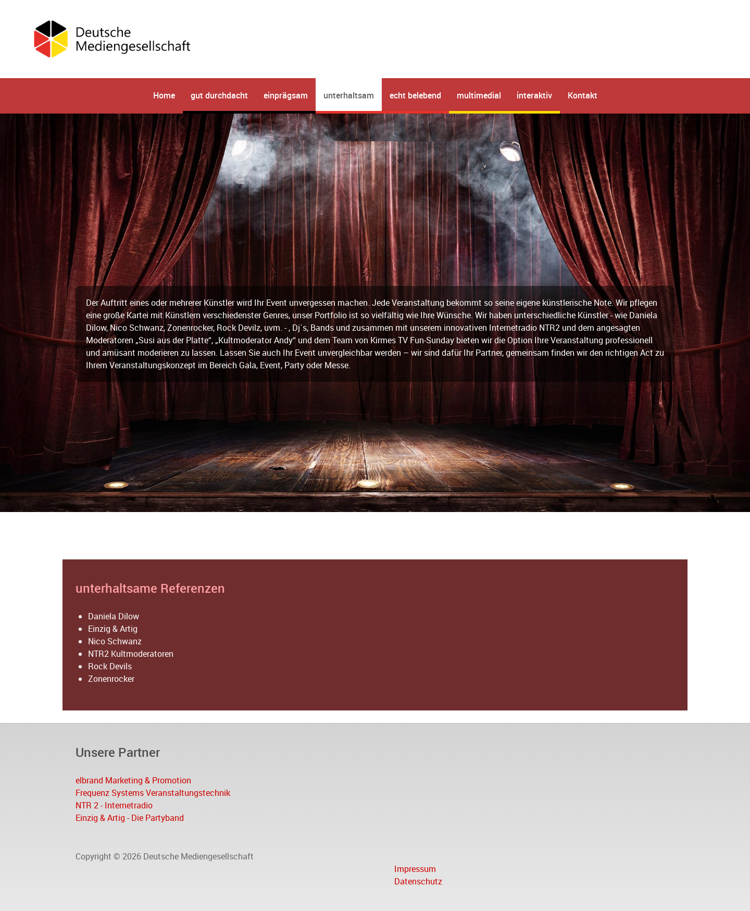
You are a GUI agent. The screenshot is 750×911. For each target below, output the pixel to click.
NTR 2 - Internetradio (114, 805)
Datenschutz (418, 881)
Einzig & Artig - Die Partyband (130, 817)
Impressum (415, 869)
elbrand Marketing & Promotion (133, 780)
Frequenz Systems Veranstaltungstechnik (153, 792)
